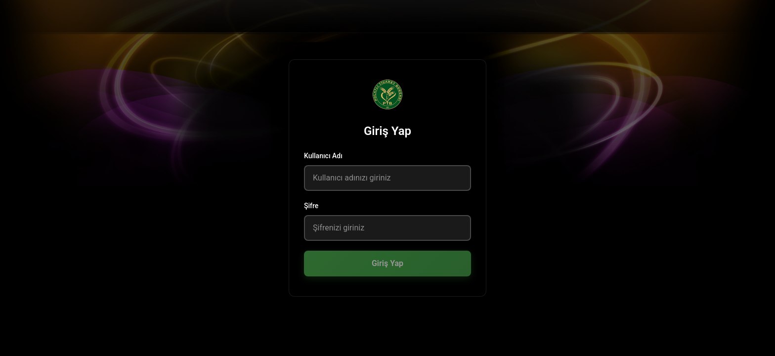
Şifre (311, 206)
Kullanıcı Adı (323, 156)
